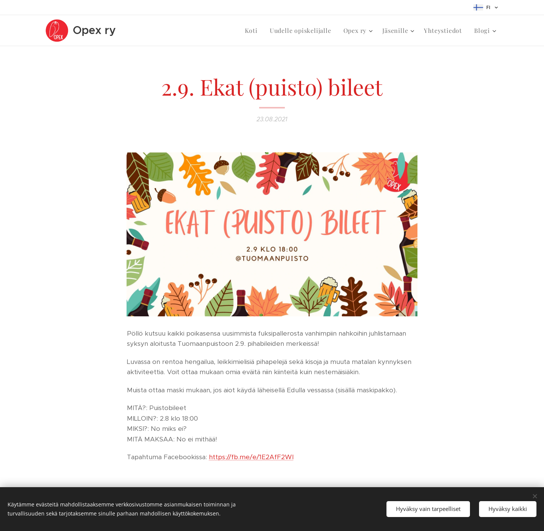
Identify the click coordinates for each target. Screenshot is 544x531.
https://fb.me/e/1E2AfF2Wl (251, 457)
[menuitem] (253, 30)
